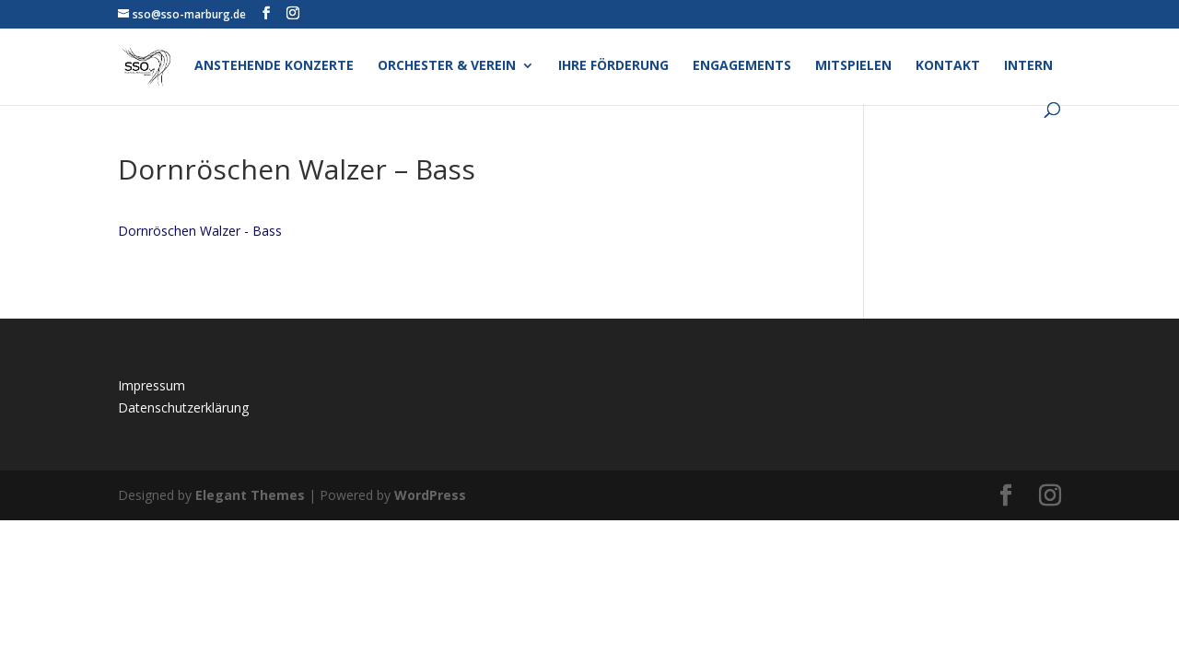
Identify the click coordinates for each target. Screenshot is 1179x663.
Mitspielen (853, 66)
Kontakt (948, 66)
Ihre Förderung (613, 66)
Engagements (742, 66)
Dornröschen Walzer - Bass (200, 230)
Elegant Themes (250, 495)
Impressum (151, 385)
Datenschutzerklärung (183, 407)
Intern (1028, 66)
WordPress (430, 495)
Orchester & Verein (447, 66)
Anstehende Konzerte (274, 66)
